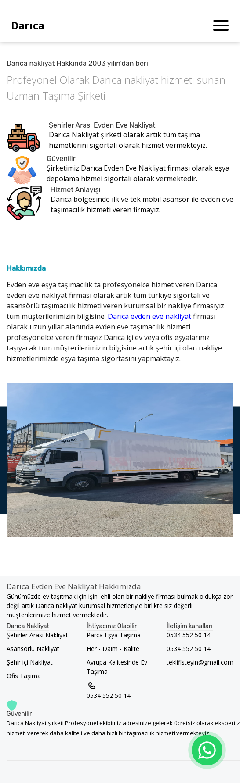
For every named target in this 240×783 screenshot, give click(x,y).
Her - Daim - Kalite (113, 648)
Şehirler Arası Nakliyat (37, 635)
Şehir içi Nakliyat (30, 662)
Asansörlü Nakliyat (33, 648)
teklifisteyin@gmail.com (200, 662)
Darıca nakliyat (126, 79)
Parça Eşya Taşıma (114, 635)
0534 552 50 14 (109, 690)
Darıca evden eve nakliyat (150, 316)
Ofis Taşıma (24, 676)
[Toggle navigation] (221, 25)
